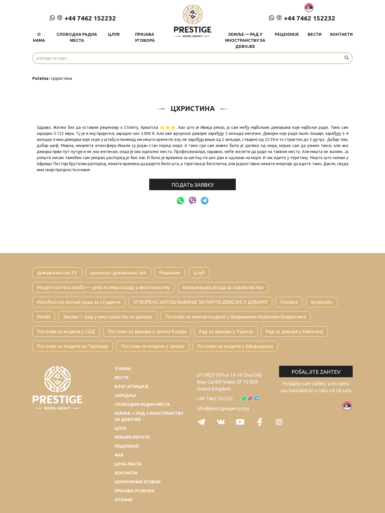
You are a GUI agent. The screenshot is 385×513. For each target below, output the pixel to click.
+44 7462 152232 (83, 18)
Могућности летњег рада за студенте (78, 302)
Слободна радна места (77, 37)
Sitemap (124, 499)
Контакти (341, 34)
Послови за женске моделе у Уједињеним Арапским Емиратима (235, 316)
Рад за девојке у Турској (226, 331)
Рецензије (287, 34)
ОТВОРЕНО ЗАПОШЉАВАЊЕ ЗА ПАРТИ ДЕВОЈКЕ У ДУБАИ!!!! (200, 302)
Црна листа (128, 464)
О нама (39, 37)
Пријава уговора (145, 37)
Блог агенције (132, 386)
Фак (119, 455)
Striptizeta (321, 302)
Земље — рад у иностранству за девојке (245, 40)
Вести (315, 34)
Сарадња (125, 395)
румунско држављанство (118, 272)
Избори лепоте (132, 437)
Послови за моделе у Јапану (152, 346)
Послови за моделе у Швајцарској (235, 346)
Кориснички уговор (138, 482)
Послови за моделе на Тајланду (72, 346)
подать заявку (192, 185)
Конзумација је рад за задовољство (223, 287)
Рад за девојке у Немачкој (294, 331)
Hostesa (289, 302)
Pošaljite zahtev (316, 372)
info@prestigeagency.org (223, 408)
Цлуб (114, 34)
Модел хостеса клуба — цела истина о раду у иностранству (103, 287)
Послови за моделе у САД (66, 331)
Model (43, 316)
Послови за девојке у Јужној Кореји (147, 331)
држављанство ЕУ (57, 272)
